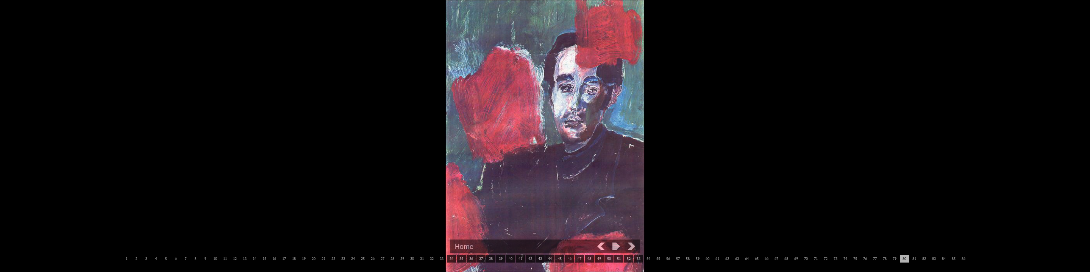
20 (313, 258)
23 (343, 258)
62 (727, 258)
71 (816, 258)
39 (501, 258)
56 (668, 258)
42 (530, 258)
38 (491, 258)
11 (225, 258)
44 (550, 258)
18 (294, 258)
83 (934, 258)
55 (658, 258)
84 (944, 258)
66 (766, 258)
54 (648, 258)
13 (245, 258)
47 (579, 258)
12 (235, 258)
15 (264, 258)
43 (540, 258)
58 (688, 258)
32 (432, 258)
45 (560, 258)
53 (638, 258)
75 (855, 258)
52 (629, 258)
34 (451, 258)
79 (894, 258)
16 (274, 258)
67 (776, 258)
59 (698, 258)
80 (904, 258)
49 (599, 258)
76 (865, 258)
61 (717, 258)
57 (678, 258)
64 (747, 258)
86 (963, 258)
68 (786, 258)
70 (806, 258)
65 (757, 258)
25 (363, 258)
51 (619, 258)
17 (284, 258)
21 (323, 258)
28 (392, 258)
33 (441, 258)
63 (737, 258)
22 (333, 258)
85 (954, 258)
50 (609, 258)
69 (796, 258)
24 (353, 258)
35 (461, 258)
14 (254, 258)
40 (510, 258)
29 (402, 258)
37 (481, 258)
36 (471, 258)
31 (422, 258)
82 (924, 258)
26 (373, 258)
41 (520, 258)
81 (914, 258)
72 (826, 258)
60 (707, 258)
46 (570, 258)
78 (885, 258)
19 (304, 258)
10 (215, 258)
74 (845, 258)
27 (382, 258)
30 (412, 258)
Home (464, 246)
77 (875, 258)
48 (589, 258)
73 (835, 258)
